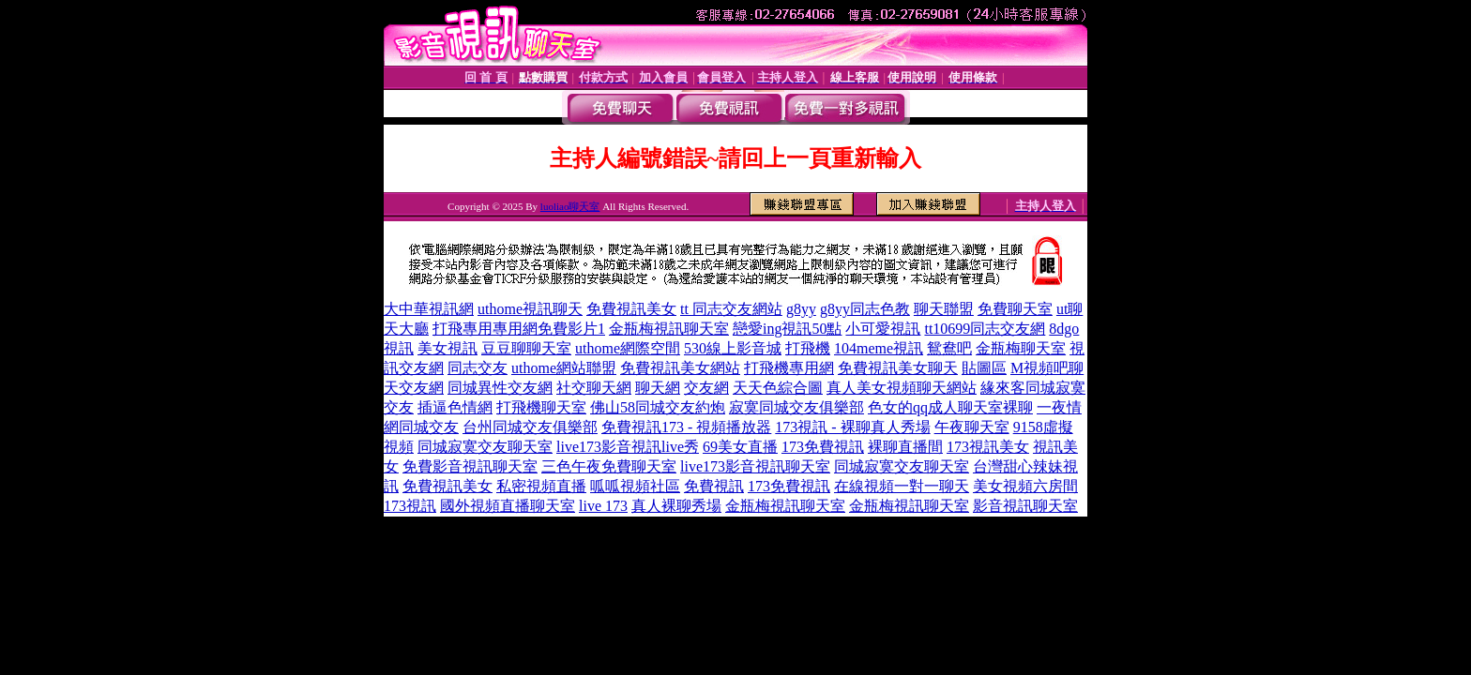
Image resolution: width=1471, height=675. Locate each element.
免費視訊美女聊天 (898, 368)
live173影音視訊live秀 (627, 447)
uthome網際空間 (627, 348)
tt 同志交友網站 (731, 309)
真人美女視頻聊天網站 (901, 388)
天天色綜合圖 (778, 388)
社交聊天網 (593, 388)
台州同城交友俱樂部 (530, 427)
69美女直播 (740, 447)
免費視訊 (714, 486)
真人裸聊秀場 (676, 506)
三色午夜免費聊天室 (608, 466)
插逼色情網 (455, 407)
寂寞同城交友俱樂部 (796, 407)
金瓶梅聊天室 (1021, 348)
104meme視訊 (878, 348)
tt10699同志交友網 (984, 329)
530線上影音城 (732, 348)
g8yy (801, 309)
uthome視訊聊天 (530, 309)
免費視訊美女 (631, 309)
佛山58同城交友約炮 (657, 407)
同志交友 (477, 368)
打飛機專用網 (789, 368)
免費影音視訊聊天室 (470, 466)
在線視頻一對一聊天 (901, 486)
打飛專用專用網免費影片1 (518, 329)
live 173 (603, 506)
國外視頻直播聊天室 (507, 506)
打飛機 (807, 348)
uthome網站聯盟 (563, 368)
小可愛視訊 (882, 329)
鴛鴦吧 (949, 348)
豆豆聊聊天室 (526, 348)
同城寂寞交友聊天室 (485, 447)
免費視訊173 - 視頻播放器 (686, 427)
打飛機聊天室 (541, 407)
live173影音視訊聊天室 (755, 466)
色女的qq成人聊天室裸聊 (950, 407)
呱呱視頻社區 (635, 486)
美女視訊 (447, 348)
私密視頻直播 (541, 486)
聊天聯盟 (944, 309)
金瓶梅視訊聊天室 (669, 329)
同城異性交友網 (500, 388)
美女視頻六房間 (1025, 486)
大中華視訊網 (429, 309)
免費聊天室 (1015, 309)
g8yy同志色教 (865, 309)
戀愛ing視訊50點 (787, 329)
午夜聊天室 (971, 427)
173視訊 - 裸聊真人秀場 (852, 427)
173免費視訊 (822, 447)
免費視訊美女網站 (680, 368)
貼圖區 (984, 368)
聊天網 (657, 388)
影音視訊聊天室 (1025, 506)
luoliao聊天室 (570, 206)
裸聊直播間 (905, 447)
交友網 (706, 388)
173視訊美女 (988, 447)
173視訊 (410, 506)
